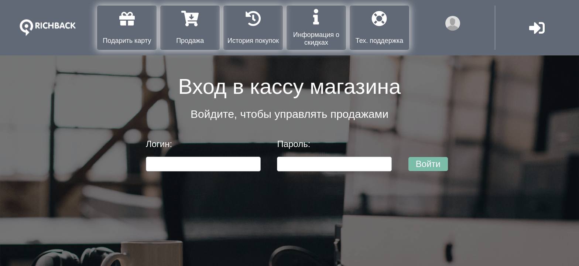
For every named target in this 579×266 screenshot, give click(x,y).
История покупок (253, 27)
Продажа (190, 27)
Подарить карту (127, 27)
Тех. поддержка (379, 27)
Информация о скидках (316, 27)
